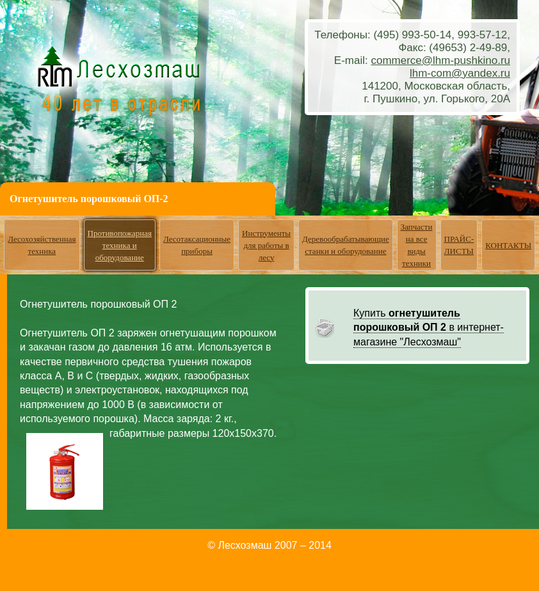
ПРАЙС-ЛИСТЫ (459, 245)
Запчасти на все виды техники (417, 245)
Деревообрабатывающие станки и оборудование (345, 245)
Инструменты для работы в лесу (266, 245)
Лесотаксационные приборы (196, 245)
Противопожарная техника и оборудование (120, 245)
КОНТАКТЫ (508, 245)
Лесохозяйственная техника (42, 245)
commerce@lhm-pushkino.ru (440, 60)
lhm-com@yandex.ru (460, 73)
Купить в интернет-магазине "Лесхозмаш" (428, 327)
